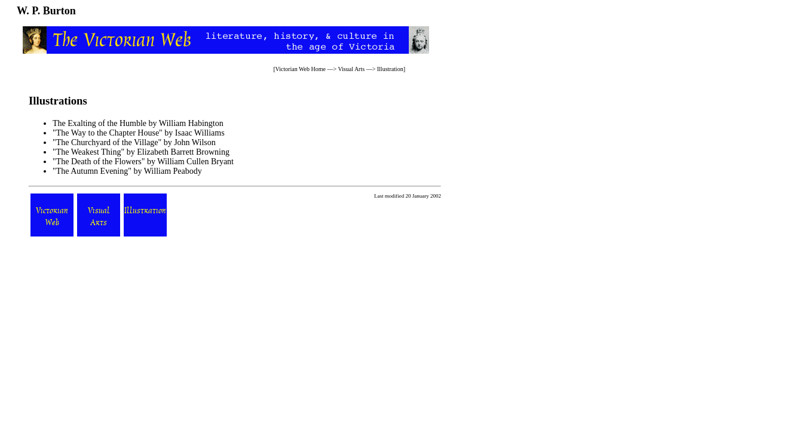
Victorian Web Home (300, 69)
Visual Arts (351, 69)
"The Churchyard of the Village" (108, 142)
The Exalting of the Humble (99, 123)
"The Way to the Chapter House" (108, 132)
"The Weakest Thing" (90, 152)
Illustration (390, 69)
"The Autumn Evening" (92, 171)
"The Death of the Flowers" (99, 161)
